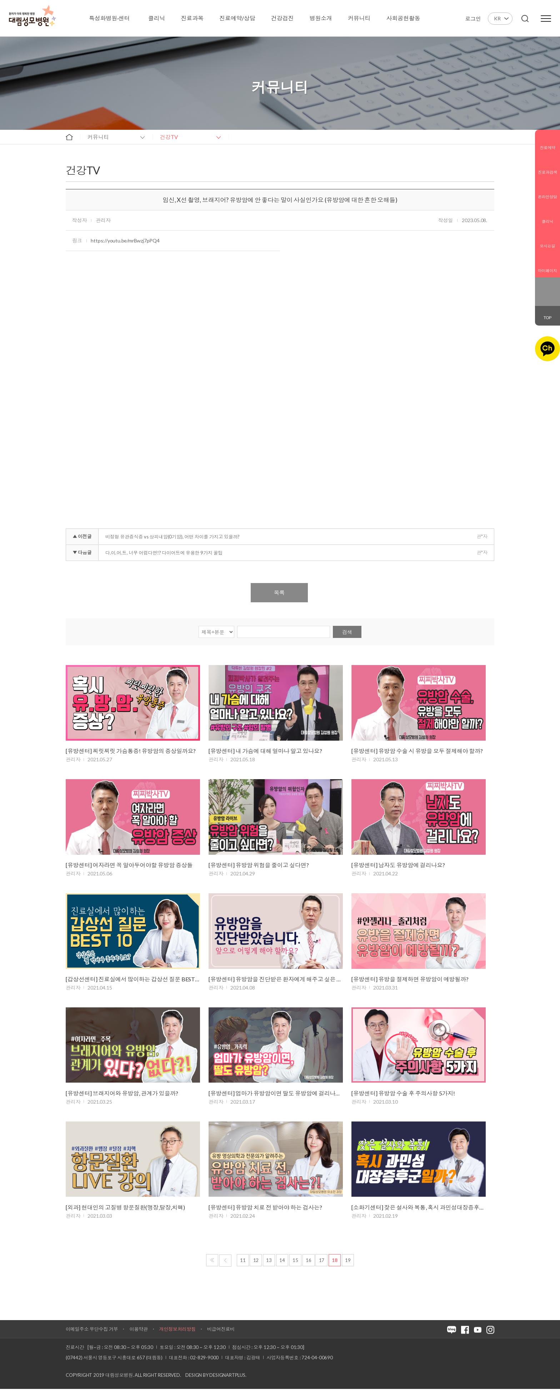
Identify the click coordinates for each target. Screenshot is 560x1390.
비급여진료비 (221, 1330)
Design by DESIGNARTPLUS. (215, 1376)
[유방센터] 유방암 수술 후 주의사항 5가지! (403, 1093)
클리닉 (547, 216)
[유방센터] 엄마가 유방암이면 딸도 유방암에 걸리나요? (276, 1093)
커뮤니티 (98, 137)
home (69, 137)
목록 (279, 592)
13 (269, 1261)
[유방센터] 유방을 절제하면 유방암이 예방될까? (410, 979)
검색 (347, 632)
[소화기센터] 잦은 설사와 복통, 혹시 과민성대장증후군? (418, 1208)
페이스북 (552, 286)
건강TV (169, 137)
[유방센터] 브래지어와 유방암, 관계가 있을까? (122, 1093)
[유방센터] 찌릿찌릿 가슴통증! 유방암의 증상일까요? (131, 751)
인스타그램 (543, 297)
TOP (547, 317)
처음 (212, 1261)
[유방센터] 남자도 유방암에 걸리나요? (398, 865)
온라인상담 (547, 191)
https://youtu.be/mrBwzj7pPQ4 (125, 240)
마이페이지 (547, 265)
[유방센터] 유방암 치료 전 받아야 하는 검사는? (265, 1208)
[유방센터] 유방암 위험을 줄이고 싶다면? (259, 865)
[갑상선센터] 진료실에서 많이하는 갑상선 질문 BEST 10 (133, 979)
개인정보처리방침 (177, 1330)
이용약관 (138, 1330)
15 (295, 1261)
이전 (225, 1262)
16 (308, 1261)
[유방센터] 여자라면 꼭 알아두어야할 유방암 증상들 (129, 865)
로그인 (473, 18)
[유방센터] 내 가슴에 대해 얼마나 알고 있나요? (265, 751)
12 (256, 1261)
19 (348, 1261)
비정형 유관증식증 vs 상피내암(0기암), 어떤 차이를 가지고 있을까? (172, 537)
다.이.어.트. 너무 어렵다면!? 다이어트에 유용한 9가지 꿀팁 (163, 553)
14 (282, 1261)
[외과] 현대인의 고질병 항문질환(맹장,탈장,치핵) (125, 1208)
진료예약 (547, 142)
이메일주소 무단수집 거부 (92, 1330)
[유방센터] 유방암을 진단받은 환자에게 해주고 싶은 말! (276, 979)
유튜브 (552, 297)
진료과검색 (547, 166)
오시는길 (547, 240)
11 (243, 1261)
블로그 (543, 286)
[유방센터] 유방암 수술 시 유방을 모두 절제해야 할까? (417, 751)
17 (322, 1261)
